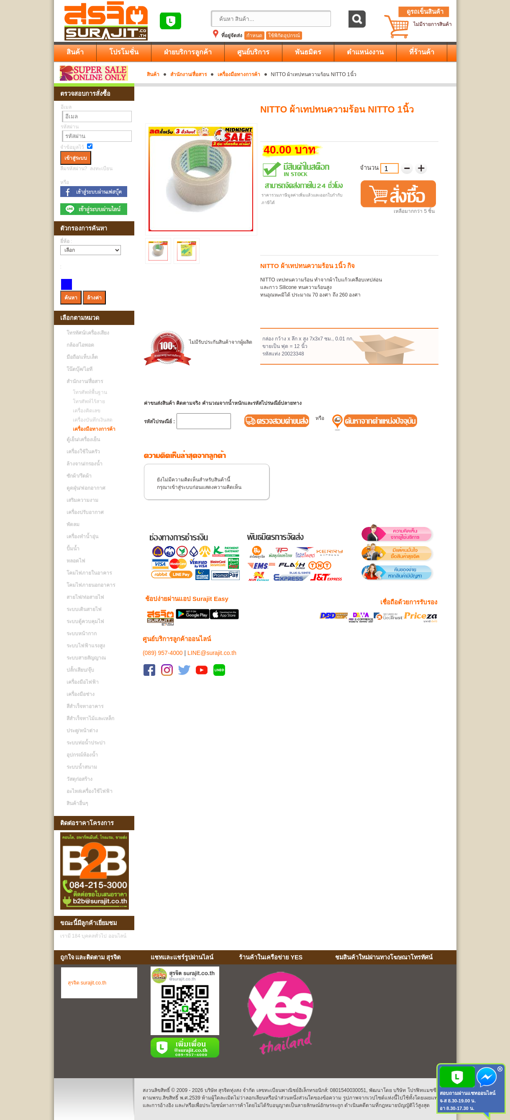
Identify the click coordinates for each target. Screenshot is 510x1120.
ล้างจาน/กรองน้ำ (85, 464)
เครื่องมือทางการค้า (239, 74)
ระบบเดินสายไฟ (84, 609)
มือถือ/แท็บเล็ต (82, 357)
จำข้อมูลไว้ (72, 147)
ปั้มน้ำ (73, 549)
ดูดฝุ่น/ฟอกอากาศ (86, 488)
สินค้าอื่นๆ (77, 803)
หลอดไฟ (76, 561)
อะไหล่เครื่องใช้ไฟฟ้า (90, 791)
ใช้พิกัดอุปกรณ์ (284, 35)
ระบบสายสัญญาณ (86, 658)
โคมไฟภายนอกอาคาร (91, 585)
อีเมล (66, 107)
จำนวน (370, 167)
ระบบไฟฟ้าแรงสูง (86, 646)
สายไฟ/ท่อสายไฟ (85, 597)
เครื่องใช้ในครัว (83, 452)
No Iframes (392, 1015)
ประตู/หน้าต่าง (82, 731)
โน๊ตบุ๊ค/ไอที (79, 369)
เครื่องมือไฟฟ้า (83, 682)
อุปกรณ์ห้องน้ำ (82, 755)
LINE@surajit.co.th (211, 642)
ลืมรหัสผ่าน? (73, 168)
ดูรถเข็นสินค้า (425, 11)
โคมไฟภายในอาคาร (89, 573)
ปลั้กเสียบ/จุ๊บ (80, 670)
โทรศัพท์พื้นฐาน (88, 392)
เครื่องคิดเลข (84, 411)
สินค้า (153, 74)
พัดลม (73, 524)
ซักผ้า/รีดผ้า (79, 476)
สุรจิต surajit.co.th (87, 983)
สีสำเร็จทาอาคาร (85, 706)
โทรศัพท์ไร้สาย (87, 401)
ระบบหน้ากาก (82, 634)
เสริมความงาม (82, 500)
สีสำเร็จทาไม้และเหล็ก (90, 718)
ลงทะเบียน (101, 168)
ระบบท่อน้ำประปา (86, 743)
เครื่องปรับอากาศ (85, 512)
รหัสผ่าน (70, 127)
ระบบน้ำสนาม (82, 767)
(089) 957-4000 (163, 642)
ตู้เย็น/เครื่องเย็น (83, 439)
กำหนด (254, 35)
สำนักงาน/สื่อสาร (188, 74)
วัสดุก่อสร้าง (79, 779)
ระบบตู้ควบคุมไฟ (85, 621)
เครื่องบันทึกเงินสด (91, 420)
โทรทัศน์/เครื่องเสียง (88, 333)
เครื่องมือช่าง (81, 694)
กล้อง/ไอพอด (80, 345)
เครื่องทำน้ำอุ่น (82, 537)
